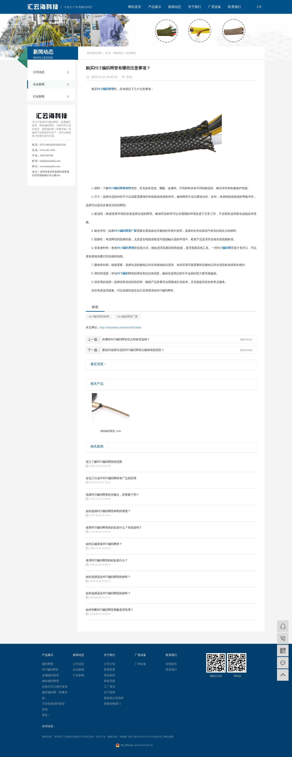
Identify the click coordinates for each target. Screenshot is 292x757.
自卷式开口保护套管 (55, 686)
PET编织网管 (50, 669)
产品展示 (154, 7)
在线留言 (171, 663)
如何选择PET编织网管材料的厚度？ (108, 511)
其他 (45, 709)
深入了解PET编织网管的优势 (104, 461)
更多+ (45, 715)
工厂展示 (109, 686)
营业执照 (109, 675)
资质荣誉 (109, 669)
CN (259, 7)
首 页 (108, 53)
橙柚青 (123, 736)
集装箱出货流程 (114, 698)
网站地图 (168, 736)
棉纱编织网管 (50, 681)
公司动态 (38, 72)
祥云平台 (101, 736)
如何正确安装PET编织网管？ (104, 544)
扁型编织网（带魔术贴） (55, 695)
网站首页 (134, 7)
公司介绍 (109, 663)
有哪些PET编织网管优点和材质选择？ (126, 339)
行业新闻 (38, 96)
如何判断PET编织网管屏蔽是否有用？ (109, 609)
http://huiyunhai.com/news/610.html (120, 327)
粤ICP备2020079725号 (140, 736)
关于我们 (194, 7)
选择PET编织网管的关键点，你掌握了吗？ (112, 494)
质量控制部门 (112, 703)
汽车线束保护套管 (53, 703)
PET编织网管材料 (99, 316)
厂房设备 (214, 7)
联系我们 (234, 7)
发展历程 (109, 681)
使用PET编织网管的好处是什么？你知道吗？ (114, 527)
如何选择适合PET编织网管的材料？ (108, 576)
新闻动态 (174, 7)
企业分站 (157, 736)
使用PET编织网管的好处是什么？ (107, 560)
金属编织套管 (50, 675)
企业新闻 (38, 84)
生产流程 (109, 692)
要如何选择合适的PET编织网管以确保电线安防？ (133, 350)
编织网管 (47, 663)
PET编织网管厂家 (127, 316)
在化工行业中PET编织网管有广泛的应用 (111, 478)
